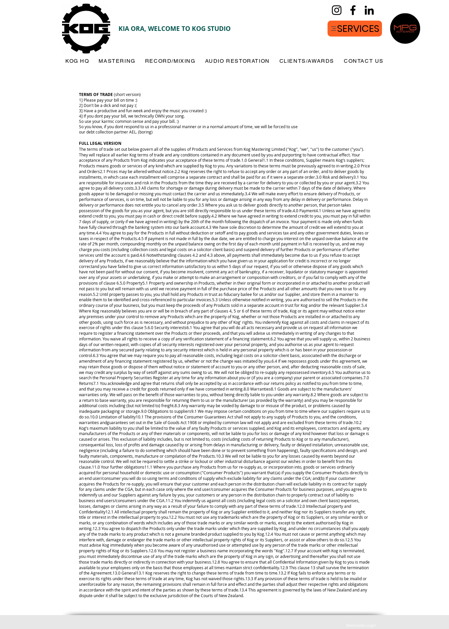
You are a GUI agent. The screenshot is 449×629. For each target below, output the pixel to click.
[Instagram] (336, 10)
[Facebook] (352, 10)
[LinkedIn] (369, 10)
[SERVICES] (355, 29)
